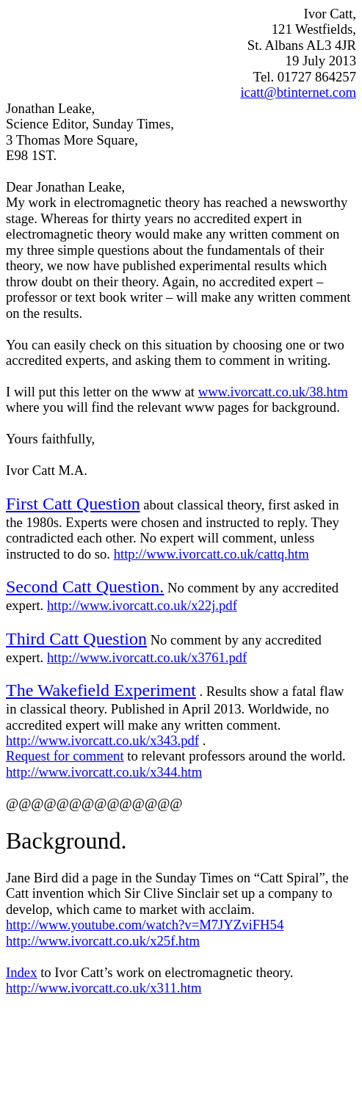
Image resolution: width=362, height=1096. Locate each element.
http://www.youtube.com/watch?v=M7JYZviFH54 (144, 924)
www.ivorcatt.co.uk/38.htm (273, 391)
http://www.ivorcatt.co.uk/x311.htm (104, 987)
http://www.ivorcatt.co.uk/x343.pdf (102, 740)
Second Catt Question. (85, 586)
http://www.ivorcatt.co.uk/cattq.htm (211, 554)
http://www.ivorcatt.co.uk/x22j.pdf (142, 605)
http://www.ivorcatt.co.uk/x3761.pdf (147, 657)
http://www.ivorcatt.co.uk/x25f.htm (103, 940)
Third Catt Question (76, 638)
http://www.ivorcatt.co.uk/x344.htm (104, 772)
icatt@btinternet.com (298, 92)
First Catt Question (73, 503)
